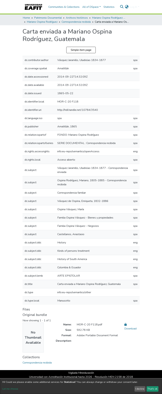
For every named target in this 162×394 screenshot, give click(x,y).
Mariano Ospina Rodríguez (42, 22)
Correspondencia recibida (76, 22)
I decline (139, 388)
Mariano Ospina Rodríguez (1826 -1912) (109, 18)
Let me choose (10, 388)
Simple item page (81, 50)
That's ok (152, 388)
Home (26, 18)
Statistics (109, 7)
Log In (133, 7)
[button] (127, 7)
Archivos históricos (77, 18)
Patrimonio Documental (48, 18)
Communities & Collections (64, 7)
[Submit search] (122, 7)
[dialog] (81, 386)
